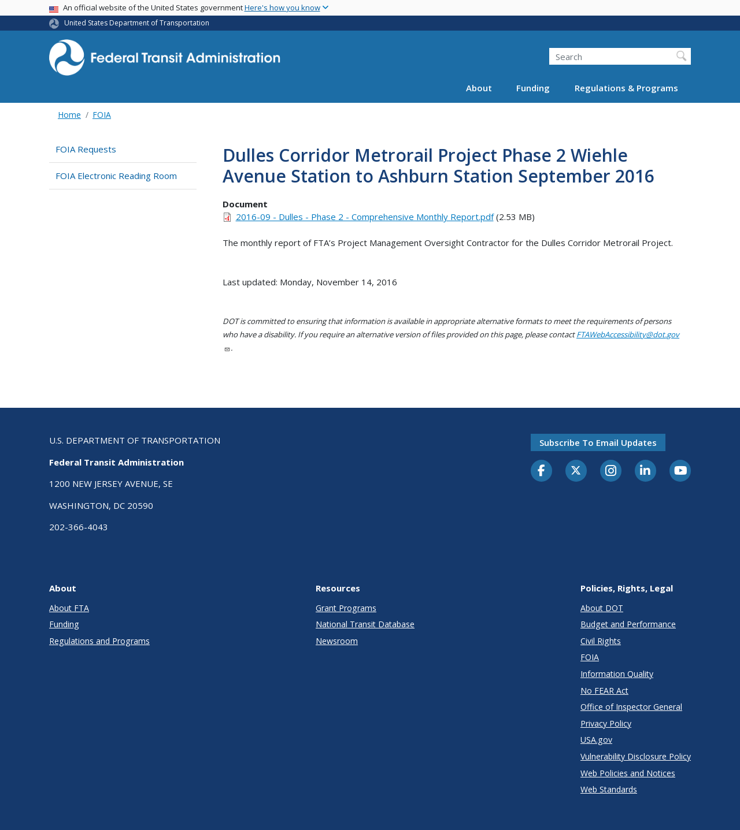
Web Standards (608, 789)
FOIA (101, 114)
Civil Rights (600, 640)
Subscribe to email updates (598, 442)
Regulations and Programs (99, 640)
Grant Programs (346, 607)
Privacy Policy (605, 723)
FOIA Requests (86, 149)
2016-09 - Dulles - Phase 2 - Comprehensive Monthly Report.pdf (365, 216)
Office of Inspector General (631, 706)
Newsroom (337, 640)
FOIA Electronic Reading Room (116, 175)
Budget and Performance (628, 624)
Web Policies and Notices (627, 773)
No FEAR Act (604, 690)
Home (69, 114)
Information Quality (616, 673)
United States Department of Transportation (136, 23)
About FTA (69, 607)
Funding (533, 88)
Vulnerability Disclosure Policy (635, 756)
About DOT (601, 607)
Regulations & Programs (626, 88)
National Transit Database (365, 624)
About (479, 88)
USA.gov (596, 739)
